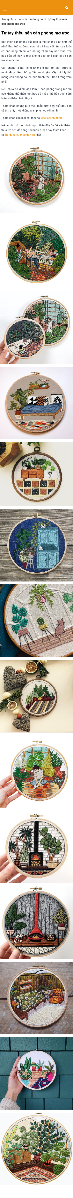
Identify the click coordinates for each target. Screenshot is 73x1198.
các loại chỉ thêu (51, 117)
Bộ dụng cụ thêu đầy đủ (20, 134)
